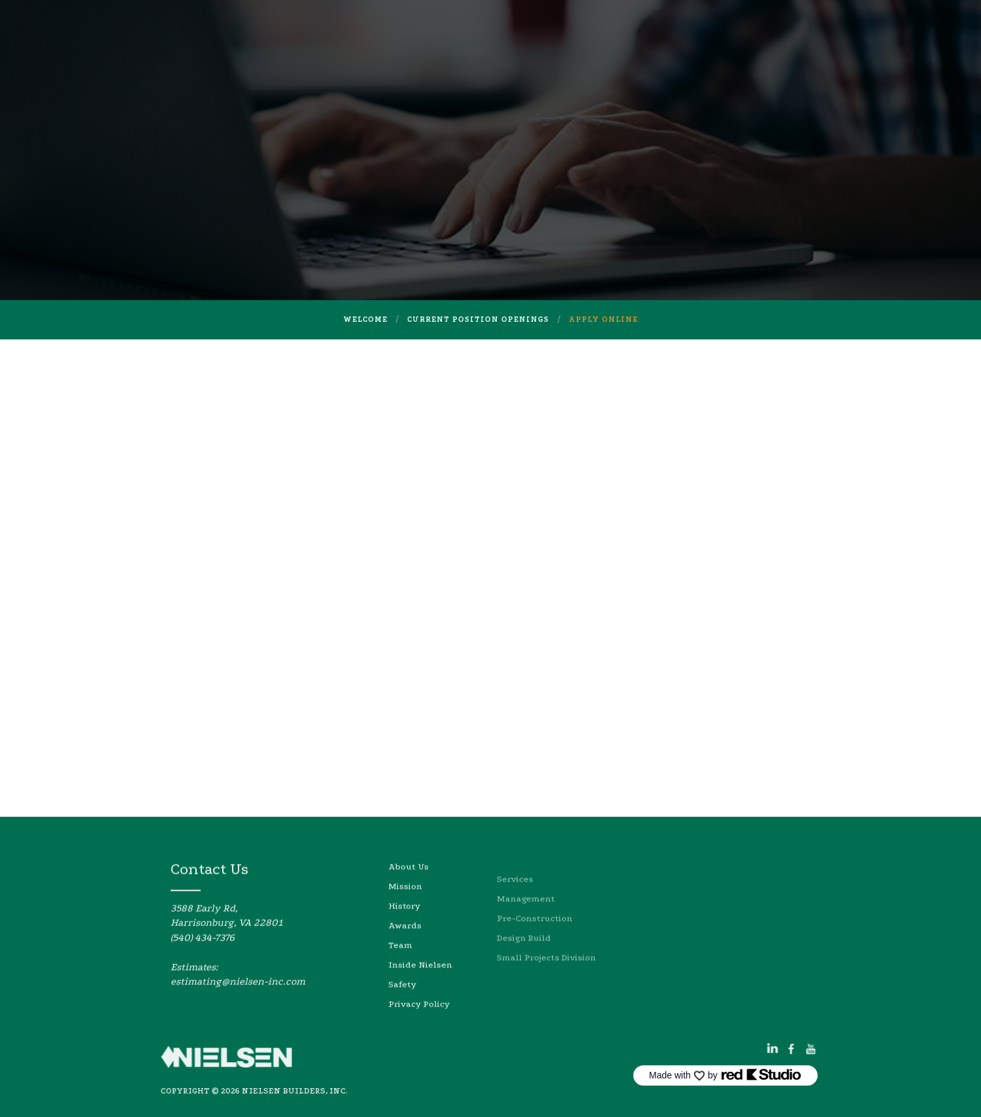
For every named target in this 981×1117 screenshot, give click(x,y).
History (404, 934)
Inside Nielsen (420, 993)
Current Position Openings (478, 319)
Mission (405, 914)
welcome (365, 319)
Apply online (603, 319)
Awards (405, 954)
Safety (402, 1013)
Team (400, 973)
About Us (408, 895)
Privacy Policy (419, 1032)
